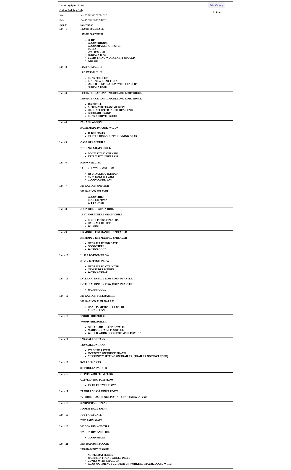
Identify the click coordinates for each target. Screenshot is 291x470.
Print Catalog (216, 5)
